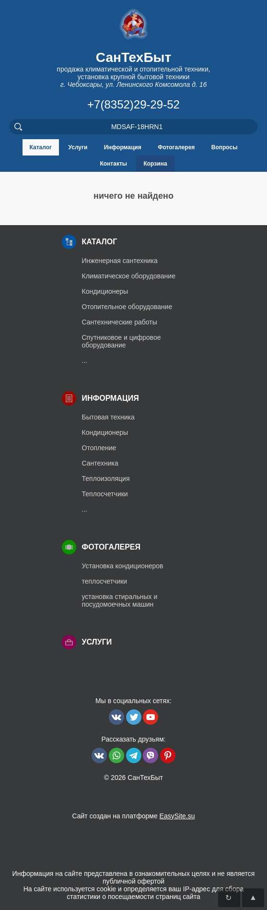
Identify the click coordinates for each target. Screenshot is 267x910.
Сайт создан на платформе (133, 816)
